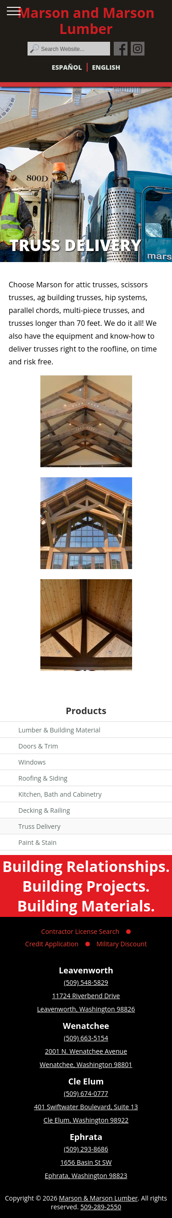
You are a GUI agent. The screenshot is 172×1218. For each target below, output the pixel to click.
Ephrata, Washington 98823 (86, 1175)
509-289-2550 (100, 1206)
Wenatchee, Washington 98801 (86, 1064)
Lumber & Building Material (59, 730)
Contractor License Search (80, 931)
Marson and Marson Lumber (86, 20)
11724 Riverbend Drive (86, 995)
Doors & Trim (38, 746)
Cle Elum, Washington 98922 (86, 1120)
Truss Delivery (39, 826)
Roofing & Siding (42, 778)
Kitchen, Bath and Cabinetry (60, 794)
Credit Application (51, 943)
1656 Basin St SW (86, 1162)
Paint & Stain (37, 842)
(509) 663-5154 (86, 1038)
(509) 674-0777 (86, 1093)
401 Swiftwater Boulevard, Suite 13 (86, 1106)
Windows (32, 762)
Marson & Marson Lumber (98, 1198)
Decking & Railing (44, 810)
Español (67, 67)
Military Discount (121, 943)
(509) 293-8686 (86, 1149)
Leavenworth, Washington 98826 (86, 1009)
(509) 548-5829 (86, 982)
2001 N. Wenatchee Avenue (86, 1051)
